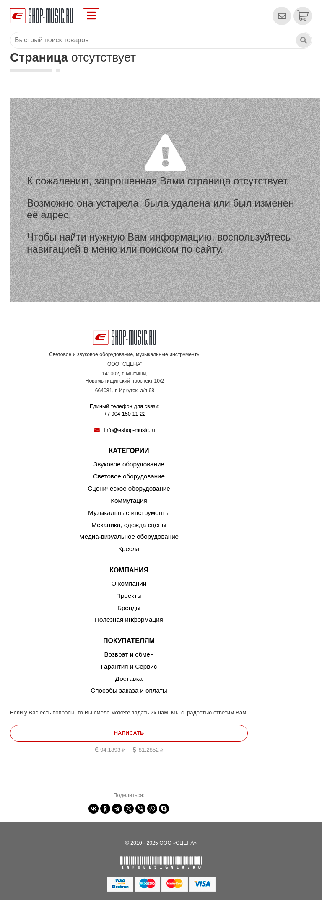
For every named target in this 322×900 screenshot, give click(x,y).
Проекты (129, 595)
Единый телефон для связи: (124, 410)
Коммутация (129, 500)
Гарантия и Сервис (129, 666)
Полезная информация (129, 619)
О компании (129, 583)
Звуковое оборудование (128, 464)
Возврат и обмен (128, 654)
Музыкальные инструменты (129, 512)
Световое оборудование (129, 476)
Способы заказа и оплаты (129, 690)
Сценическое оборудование (129, 488)
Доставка (129, 678)
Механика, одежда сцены (128, 524)
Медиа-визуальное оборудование (129, 536)
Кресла (129, 548)
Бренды (128, 607)
